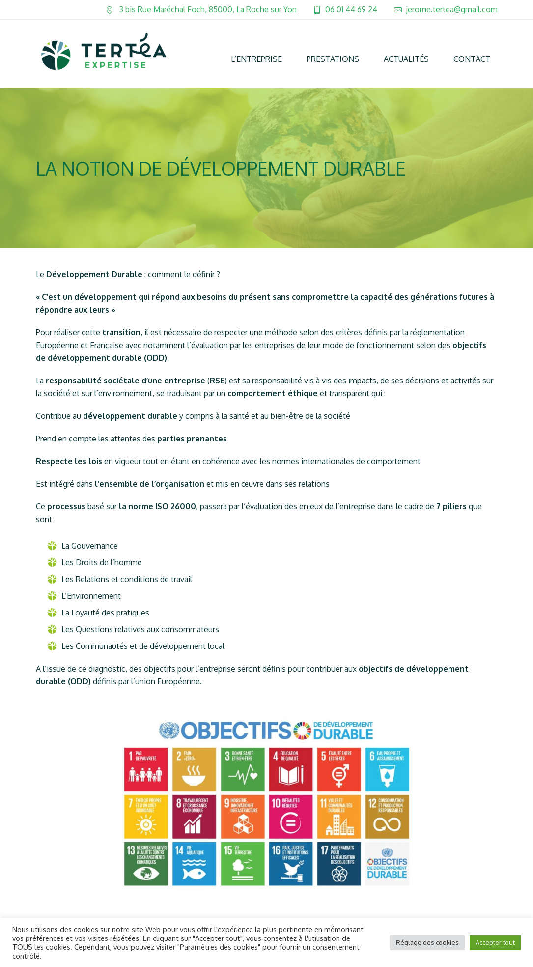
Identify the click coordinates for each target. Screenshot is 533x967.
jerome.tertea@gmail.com (452, 9)
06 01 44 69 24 (351, 9)
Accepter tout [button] (495, 942)
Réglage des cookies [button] (427, 942)
